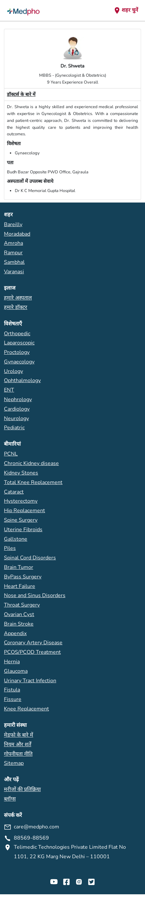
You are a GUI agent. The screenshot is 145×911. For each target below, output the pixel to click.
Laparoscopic (19, 342)
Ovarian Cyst (19, 614)
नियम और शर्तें (17, 744)
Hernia (12, 661)
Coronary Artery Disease (33, 642)
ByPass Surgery (22, 576)
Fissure (12, 699)
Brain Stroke (19, 624)
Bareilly (13, 224)
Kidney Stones (21, 472)
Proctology (17, 352)
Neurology (16, 418)
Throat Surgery (22, 605)
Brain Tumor (18, 567)
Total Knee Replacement (33, 482)
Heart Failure (19, 586)
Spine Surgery (20, 520)
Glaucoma (16, 671)
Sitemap (14, 763)
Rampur (13, 252)
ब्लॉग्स (10, 799)
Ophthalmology (22, 380)
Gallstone (15, 539)
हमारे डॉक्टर (15, 307)
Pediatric (14, 427)
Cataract (14, 491)
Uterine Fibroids (23, 529)
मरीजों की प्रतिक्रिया (22, 789)
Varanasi (14, 271)
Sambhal (14, 262)
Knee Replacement (26, 708)
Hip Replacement (24, 510)
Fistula (12, 689)
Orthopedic (17, 333)
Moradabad (17, 234)
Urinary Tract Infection (30, 680)
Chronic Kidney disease (31, 463)
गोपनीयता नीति (18, 754)
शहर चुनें (125, 10)
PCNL (11, 453)
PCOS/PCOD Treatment (32, 652)
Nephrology (18, 399)
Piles (10, 548)
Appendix (15, 633)
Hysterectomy (20, 501)
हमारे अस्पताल (18, 297)
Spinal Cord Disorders (30, 557)
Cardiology (17, 409)
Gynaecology (19, 361)
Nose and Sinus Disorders (34, 595)
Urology (13, 371)
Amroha (13, 243)
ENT (9, 390)
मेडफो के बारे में (18, 735)
